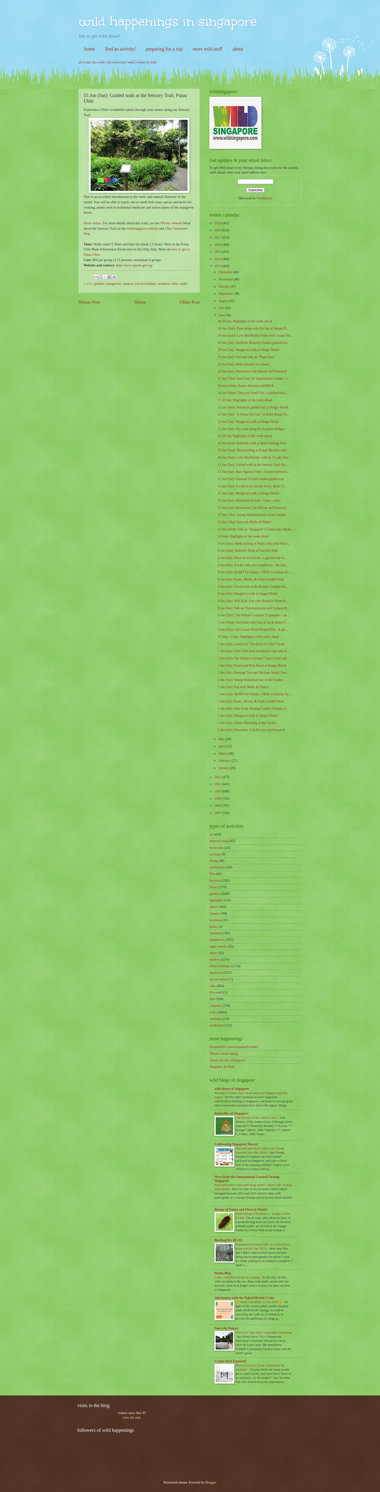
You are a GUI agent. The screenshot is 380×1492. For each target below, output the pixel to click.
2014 (218, 259)
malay (213, 926)
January (224, 768)
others (213, 953)
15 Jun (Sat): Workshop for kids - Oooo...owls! (249, 500)
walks (183, 284)
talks (212, 986)
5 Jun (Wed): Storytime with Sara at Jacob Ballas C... (253, 622)
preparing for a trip (164, 49)
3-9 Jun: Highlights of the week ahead (243, 536)
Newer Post (89, 302)
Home (140, 302)
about (237, 49)
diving (213, 861)
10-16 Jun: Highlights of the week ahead (245, 436)
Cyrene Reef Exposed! (230, 1361)
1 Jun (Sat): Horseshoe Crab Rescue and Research (251, 730)
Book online (92, 223)
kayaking (215, 920)
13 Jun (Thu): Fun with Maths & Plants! (244, 522)
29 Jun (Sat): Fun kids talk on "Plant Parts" (246, 357)
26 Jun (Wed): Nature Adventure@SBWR (246, 386)
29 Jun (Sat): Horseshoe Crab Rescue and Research (252, 371)
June (222, 315)
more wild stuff (207, 49)
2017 (218, 237)
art (211, 834)
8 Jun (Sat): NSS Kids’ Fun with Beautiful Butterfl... (253, 601)
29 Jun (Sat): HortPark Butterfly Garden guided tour (253, 343)
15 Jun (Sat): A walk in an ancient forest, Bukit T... (251, 486)
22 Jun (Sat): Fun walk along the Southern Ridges (251, 429)
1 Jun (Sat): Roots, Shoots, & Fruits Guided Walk (251, 701)
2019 (218, 223)
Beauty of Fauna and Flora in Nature (240, 1209)
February (225, 760)
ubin (175, 284)
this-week (215, 992)
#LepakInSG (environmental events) (233, 1047)
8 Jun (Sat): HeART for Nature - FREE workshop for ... (255, 572)
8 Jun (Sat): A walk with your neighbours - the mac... (253, 565)
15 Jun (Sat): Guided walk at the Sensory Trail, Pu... (252, 465)
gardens (99, 284)
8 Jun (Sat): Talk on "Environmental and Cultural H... (253, 608)
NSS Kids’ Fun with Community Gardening (263, 1332)
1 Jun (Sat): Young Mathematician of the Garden (250, 680)
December (226, 272)
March (223, 753)
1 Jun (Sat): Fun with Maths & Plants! (243, 687)
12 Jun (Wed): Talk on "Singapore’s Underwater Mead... (255, 529)
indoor (213, 907)
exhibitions (216, 867)
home (89, 49)
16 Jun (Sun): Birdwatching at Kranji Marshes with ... (254, 450)
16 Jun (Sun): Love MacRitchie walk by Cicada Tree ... (255, 457)
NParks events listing (223, 1053)
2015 (218, 252)
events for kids (146, 62)
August (224, 301)
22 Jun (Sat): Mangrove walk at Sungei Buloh (248, 421)
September (226, 293)
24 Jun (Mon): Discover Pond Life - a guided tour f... (253, 393)
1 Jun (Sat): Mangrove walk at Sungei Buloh (247, 715)
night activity (218, 946)
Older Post (190, 302)
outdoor (128, 284)
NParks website (171, 223)
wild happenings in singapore (168, 21)
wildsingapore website (142, 228)
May (222, 739)
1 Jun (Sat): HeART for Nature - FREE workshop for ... (255, 694)
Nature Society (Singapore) (227, 1060)
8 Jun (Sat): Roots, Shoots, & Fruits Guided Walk (251, 579)
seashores (164, 284)
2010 (218, 791)
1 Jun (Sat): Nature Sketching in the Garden (247, 723)
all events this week (92, 62)
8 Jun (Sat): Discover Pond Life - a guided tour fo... (252, 558)
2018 (218, 230)
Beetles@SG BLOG (228, 1240)
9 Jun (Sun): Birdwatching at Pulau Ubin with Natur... (254, 543)
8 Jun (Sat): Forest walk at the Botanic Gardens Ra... (253, 586)
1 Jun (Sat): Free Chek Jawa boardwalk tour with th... (253, 651)
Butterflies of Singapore (231, 1113)
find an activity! (120, 49)
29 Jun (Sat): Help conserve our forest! (244, 364)
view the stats (132, 1417)
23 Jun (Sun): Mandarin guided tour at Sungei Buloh (253, 407)
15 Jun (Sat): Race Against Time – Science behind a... (254, 472)
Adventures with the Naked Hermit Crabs (244, 1298)
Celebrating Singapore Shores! (236, 1144)
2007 (218, 813)
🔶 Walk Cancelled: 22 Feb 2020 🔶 (259, 1302)
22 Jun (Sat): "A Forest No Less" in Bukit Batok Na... (253, 414)
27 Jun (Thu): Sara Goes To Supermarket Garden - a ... (254, 378)
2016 (218, 245)
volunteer (215, 1006)
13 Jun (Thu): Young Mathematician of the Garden (251, 515)
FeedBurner (264, 198)
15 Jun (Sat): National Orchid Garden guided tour (251, 479)
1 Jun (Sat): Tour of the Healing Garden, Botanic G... (253, 708)
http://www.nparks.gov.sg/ (134, 265)
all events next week (120, 62)
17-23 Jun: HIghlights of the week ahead (245, 400)
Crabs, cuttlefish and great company (237, 1277)
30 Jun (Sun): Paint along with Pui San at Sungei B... (253, 328)
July (222, 308)
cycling (214, 854)
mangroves (113, 284)
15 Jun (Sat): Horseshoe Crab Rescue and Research (252, 508)
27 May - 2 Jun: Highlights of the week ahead (248, 637)
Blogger (210, 1482)
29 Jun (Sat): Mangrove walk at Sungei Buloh (248, 350)
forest (213, 887)
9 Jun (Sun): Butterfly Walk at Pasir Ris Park (248, 550)
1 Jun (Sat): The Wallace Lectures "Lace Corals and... (253, 658)
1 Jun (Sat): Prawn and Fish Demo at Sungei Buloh (252, 665)
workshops (216, 1025)
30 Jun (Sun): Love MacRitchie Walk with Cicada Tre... (255, 335)
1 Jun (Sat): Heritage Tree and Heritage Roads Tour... (253, 672)
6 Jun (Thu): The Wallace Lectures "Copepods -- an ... (254, 615)
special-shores (218, 979)
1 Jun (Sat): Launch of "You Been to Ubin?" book (251, 644)
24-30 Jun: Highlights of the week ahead (245, 321)
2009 (218, 798)
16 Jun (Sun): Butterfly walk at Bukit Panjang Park (252, 443)
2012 (218, 777)
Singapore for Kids (222, 1067)
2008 (218, 805)
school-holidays (145, 284)
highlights (216, 900)
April (223, 746)
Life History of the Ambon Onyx (257, 1117)
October (224, 286)
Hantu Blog (222, 1273)
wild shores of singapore (231, 1089)
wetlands (215, 1019)
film (212, 874)
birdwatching (218, 841)
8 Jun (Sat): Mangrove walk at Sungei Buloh (247, 593)
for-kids (214, 880)
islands (214, 913)
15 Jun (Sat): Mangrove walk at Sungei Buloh (248, 493)
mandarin (215, 933)
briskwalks (216, 848)
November (226, 279)
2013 (218, 266)
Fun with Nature (226, 1328)
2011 (218, 784)
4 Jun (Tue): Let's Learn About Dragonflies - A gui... (253, 629)
